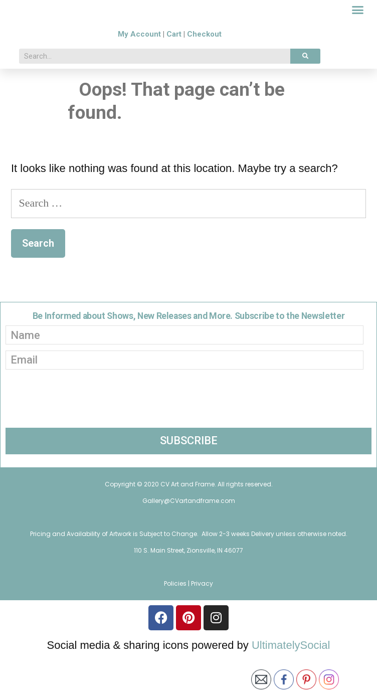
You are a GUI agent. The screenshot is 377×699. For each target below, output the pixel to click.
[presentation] (82, 439)
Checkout (204, 78)
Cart (173, 78)
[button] (357, 32)
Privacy (202, 627)
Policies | (177, 627)
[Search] (305, 100)
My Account (139, 78)
